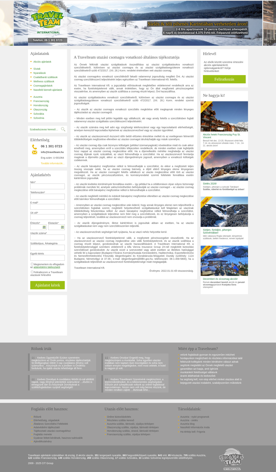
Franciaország (39, 101)
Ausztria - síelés (189, 420)
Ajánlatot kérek (47, 285)
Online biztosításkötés (119, 416)
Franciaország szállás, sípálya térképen (128, 434)
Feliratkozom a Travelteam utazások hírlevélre (46, 273)
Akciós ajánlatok (40, 61)
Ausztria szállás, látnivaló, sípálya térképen (130, 423)
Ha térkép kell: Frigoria (192, 431)
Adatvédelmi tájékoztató (47, 427)
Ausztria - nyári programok (194, 416)
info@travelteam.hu (52, 152)
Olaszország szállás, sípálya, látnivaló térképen (133, 427)
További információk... (53, 163)
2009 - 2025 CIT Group (40, 463)
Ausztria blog (187, 423)
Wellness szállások (42, 81)
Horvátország (39, 105)
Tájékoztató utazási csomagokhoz (52, 430)
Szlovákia (37, 113)
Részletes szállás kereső (120, 420)
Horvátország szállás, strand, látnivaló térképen (133, 430)
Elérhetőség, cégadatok (46, 420)
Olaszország (38, 109)
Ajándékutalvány (43, 441)
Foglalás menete (43, 434)
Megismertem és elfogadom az (47, 266)
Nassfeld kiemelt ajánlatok (46, 90)
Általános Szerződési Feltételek (51, 423)
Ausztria (36, 97)
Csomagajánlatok (41, 85)
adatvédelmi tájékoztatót (47, 267)
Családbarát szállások (44, 77)
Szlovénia (37, 118)
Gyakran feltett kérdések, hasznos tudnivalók (58, 437)
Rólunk (37, 416)
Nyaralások (38, 73)
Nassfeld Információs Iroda (195, 427)
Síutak (35, 68)
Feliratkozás (224, 79)
